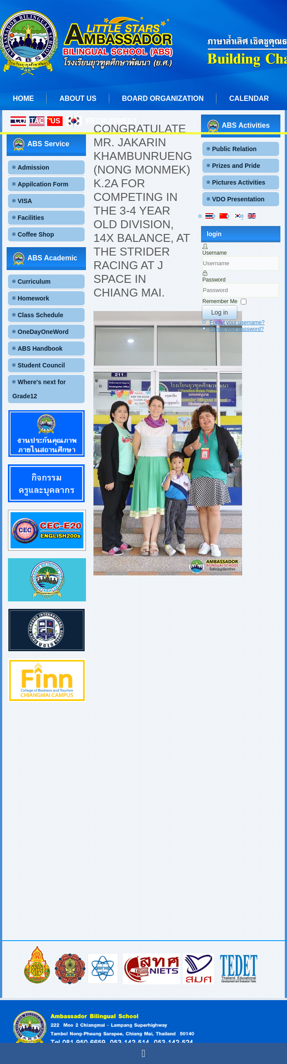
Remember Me (219, 301)
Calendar (249, 98)
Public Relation (234, 148)
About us (78, 98)
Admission (33, 167)
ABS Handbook (40, 348)
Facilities (31, 217)
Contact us (37, 121)
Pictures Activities (238, 182)
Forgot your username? (237, 322)
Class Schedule (40, 315)
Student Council (41, 365)
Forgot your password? (236, 329)
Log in (219, 312)
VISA (25, 200)
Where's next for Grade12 (39, 389)
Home (23, 98)
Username (214, 253)
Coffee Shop (36, 234)
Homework (33, 298)
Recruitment (111, 121)
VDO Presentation (238, 199)
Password (214, 280)
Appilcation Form (43, 184)
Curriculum (34, 281)
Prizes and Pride (236, 165)
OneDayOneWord (43, 331)
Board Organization (163, 98)
